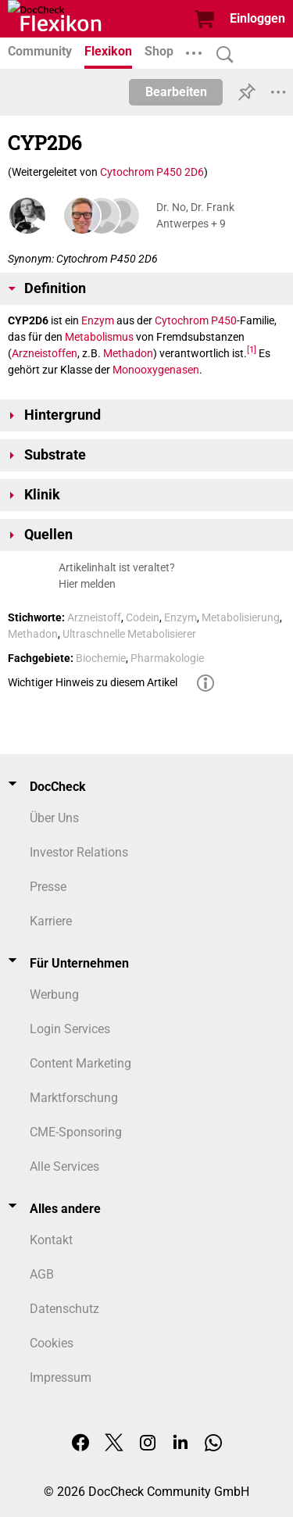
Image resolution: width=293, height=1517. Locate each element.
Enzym (97, 320)
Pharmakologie (167, 658)
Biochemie (101, 658)
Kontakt (51, 1240)
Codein (142, 617)
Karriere (51, 921)
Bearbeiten (176, 91)
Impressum (60, 1377)
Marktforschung (74, 1097)
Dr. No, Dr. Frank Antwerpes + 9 (195, 215)
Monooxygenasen (156, 369)
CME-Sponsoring (76, 1132)
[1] (251, 350)
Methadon (128, 353)
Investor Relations (79, 852)
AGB (42, 1274)
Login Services (70, 1028)
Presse (48, 886)
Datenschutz (64, 1308)
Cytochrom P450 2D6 (152, 172)
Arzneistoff (94, 617)
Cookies (51, 1343)
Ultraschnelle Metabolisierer (129, 634)
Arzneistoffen (44, 353)
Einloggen (257, 18)
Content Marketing (80, 1063)
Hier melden (87, 584)
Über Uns (54, 817)
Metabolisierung (241, 617)
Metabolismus (99, 337)
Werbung (54, 994)
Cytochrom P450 (196, 320)
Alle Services (64, 1166)
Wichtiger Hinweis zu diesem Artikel (92, 682)
